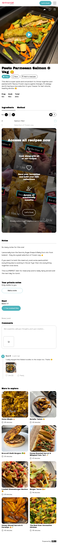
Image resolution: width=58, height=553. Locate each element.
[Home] (8, 3)
